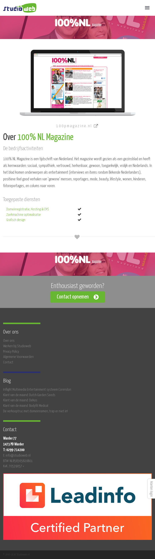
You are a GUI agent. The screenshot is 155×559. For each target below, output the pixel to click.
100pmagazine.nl (77, 126)
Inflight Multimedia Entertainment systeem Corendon (37, 389)
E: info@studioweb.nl (16, 455)
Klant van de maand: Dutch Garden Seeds (29, 395)
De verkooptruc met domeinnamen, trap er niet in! (35, 411)
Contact (8, 362)
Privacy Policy (11, 351)
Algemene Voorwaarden (18, 357)
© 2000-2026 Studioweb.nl (16, 554)
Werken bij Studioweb (17, 346)
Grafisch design (15, 220)
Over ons (9, 341)
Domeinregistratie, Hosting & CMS (27, 209)
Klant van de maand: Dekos (20, 400)
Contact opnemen (73, 297)
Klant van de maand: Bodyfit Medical (25, 406)
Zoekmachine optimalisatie (23, 215)
